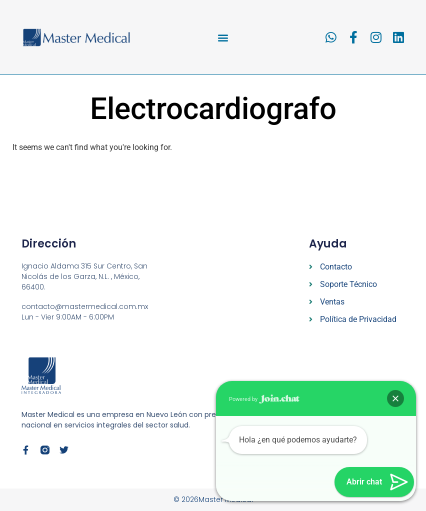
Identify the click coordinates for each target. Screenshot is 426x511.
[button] (223, 37)
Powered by (264, 399)
